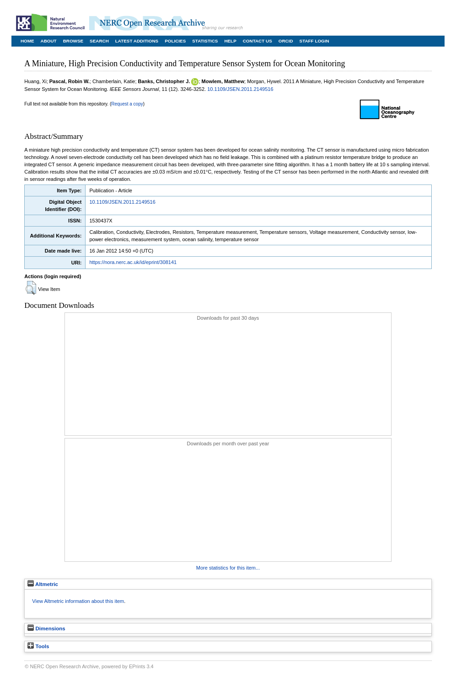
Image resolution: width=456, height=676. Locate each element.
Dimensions (46, 628)
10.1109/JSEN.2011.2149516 (240, 89)
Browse (73, 40)
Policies (175, 40)
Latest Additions (136, 40)
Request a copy (127, 103)
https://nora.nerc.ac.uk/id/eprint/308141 (133, 262)
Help (230, 40)
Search (99, 40)
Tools (38, 646)
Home (27, 40)
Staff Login (314, 40)
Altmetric (42, 584)
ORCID (286, 40)
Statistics (205, 40)
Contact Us (257, 40)
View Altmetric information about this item (78, 601)
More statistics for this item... (228, 567)
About (49, 40)
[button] (31, 288)
